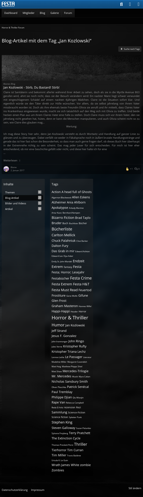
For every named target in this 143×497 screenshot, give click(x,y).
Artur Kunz (57, 212)
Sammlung (59, 412)
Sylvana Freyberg (60, 433)
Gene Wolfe (72, 295)
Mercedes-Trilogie (75, 371)
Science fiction (60, 417)
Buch (65, 223)
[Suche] (121, 4)
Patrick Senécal (78, 387)
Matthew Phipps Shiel (72, 366)
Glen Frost (59, 301)
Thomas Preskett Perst (62, 444)
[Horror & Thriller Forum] (8, 4)
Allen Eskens (81, 197)
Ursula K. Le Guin (60, 460)
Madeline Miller (59, 361)
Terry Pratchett (79, 433)
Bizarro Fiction (63, 217)
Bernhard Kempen (71, 212)
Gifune (83, 295)
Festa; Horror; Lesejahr (68, 272)
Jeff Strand (59, 331)
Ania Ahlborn (76, 202)
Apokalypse (60, 208)
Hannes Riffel (85, 306)
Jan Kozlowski (75, 325)
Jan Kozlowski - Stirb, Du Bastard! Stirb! (31, 87)
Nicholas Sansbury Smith (70, 381)
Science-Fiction (76, 412)
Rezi (78, 407)
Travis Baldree (74, 455)
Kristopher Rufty (74, 346)
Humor (58, 325)
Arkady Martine (76, 208)
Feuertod (85, 290)
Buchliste (73, 223)
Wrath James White (65, 465)
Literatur (87, 357)
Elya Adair (68, 256)
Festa (77, 266)
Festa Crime (81, 278)
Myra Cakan (84, 376)
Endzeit (78, 261)
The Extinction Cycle (66, 438)
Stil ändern (135, 488)
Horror (82, 311)
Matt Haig (56, 366)
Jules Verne (57, 346)
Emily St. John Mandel (62, 261)
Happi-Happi (61, 311)
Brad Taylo (83, 218)
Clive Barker (82, 241)
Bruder (57, 223)
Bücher (83, 223)
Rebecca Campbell (75, 402)
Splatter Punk (75, 417)
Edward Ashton (82, 251)
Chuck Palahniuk (63, 240)
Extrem (57, 266)
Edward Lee (57, 256)
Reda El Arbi (57, 407)
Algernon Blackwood (61, 197)
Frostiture (58, 295)
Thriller (80, 444)
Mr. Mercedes (61, 376)
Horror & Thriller (70, 317)
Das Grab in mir (63, 251)
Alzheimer (59, 202)
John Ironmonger (60, 341)
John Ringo (76, 341)
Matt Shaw (57, 371)
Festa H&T (81, 284)
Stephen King (62, 422)
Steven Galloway (63, 428)
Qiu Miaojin (78, 397)
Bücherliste (62, 229)
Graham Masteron (65, 306)
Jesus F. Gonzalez (64, 336)
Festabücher (60, 278)
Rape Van (58, 402)
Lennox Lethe (58, 357)
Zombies (58, 470)
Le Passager (73, 357)
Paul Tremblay (62, 392)
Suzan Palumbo (83, 428)
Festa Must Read (65, 290)
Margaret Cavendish (77, 361)
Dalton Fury (60, 246)
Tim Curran (75, 450)
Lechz (82, 351)
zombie (85, 465)
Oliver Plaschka (59, 387)
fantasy (68, 267)
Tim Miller (59, 455)
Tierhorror (59, 450)
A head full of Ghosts (77, 192)
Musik (75, 376)
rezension (69, 407)
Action (56, 192)
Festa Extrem (62, 284)
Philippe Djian (62, 397)
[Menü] (138, 4)
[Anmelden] (130, 4)
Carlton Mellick (63, 235)
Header (74, 311)
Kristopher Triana (64, 351)
